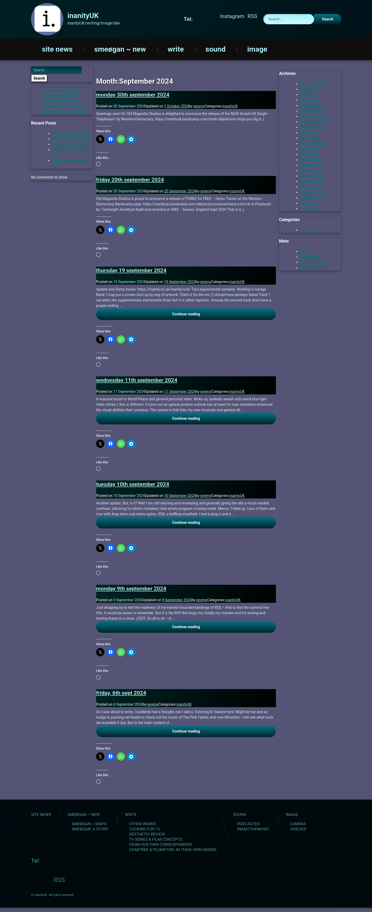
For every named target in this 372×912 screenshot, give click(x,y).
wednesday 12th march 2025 (65, 106)
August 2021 (310, 196)
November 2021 (313, 180)
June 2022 (308, 153)
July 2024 (308, 131)
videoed (298, 828)
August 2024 (310, 126)
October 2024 (311, 115)
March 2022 (310, 159)
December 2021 (313, 175)
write (176, 48)
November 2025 (313, 83)
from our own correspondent (161, 843)
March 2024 (310, 137)
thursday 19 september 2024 (131, 269)
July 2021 (308, 202)
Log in (305, 250)
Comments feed (313, 261)
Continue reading (209, 312)
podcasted (248, 823)
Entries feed (310, 256)
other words (142, 823)
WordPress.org (312, 266)
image (257, 48)
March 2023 (310, 148)
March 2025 (310, 99)
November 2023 (313, 142)
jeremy (198, 105)
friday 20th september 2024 (130, 179)
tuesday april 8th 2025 (60, 100)
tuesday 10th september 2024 (132, 483)
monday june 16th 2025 (61, 95)
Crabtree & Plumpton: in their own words (172, 848)
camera (298, 823)
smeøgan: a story (90, 828)
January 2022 (311, 169)
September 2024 (313, 121)
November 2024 (313, 110)
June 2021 (308, 207)
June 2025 (308, 88)
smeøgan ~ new (120, 48)
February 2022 (312, 164)
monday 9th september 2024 (131, 588)
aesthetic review (147, 833)
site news (57, 48)
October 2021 (311, 186)
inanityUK (230, 105)
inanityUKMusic (253, 828)
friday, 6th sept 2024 (121, 692)
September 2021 (313, 191)
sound (216, 48)
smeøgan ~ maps (89, 823)
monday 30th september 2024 (132, 94)
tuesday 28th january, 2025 (64, 111)
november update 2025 (60, 89)
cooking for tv (144, 828)
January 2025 (311, 104)
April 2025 (308, 93)
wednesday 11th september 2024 (136, 379)
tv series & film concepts (155, 838)
